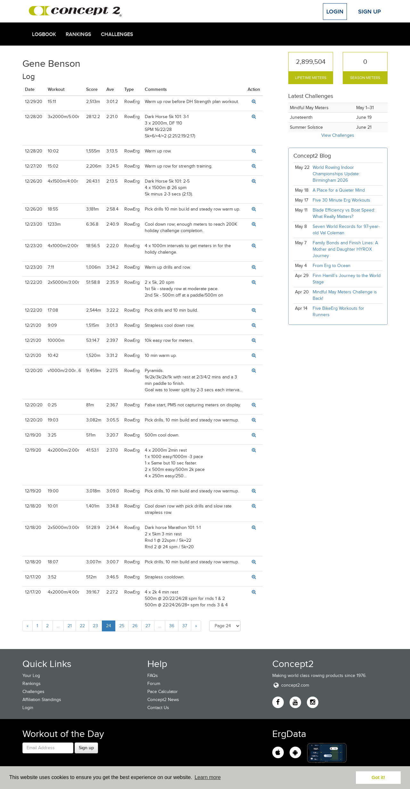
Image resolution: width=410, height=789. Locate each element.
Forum (153, 683)
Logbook (44, 34)
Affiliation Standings (41, 699)
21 (70, 625)
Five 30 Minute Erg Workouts (341, 200)
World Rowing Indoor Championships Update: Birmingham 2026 (336, 174)
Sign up (86, 747)
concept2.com (290, 685)
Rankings (78, 34)
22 (82, 625)
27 (147, 625)
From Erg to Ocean (331, 265)
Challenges (117, 34)
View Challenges (337, 135)
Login (334, 11)
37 (184, 625)
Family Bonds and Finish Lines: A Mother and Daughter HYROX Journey (345, 249)
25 (121, 625)
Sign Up (369, 11)
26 (134, 625)
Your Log (31, 675)
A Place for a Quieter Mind (339, 190)
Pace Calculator (162, 691)
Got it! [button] (378, 777)
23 (95, 625)
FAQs (152, 675)
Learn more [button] (207, 777)
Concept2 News (163, 699)
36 (171, 625)
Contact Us (158, 707)
